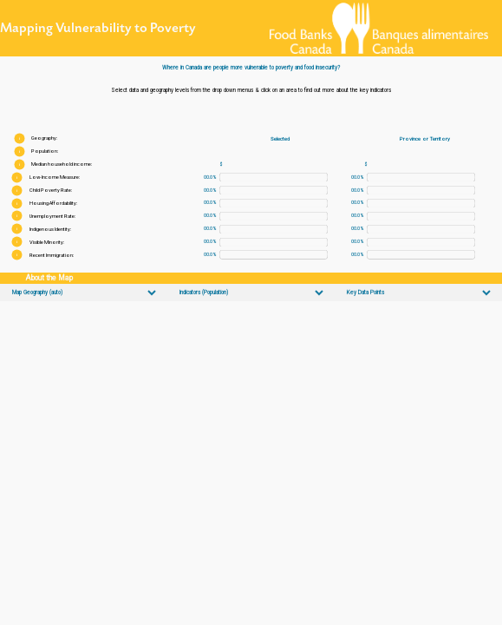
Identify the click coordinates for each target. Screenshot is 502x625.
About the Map (49, 277)
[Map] (251, 463)
